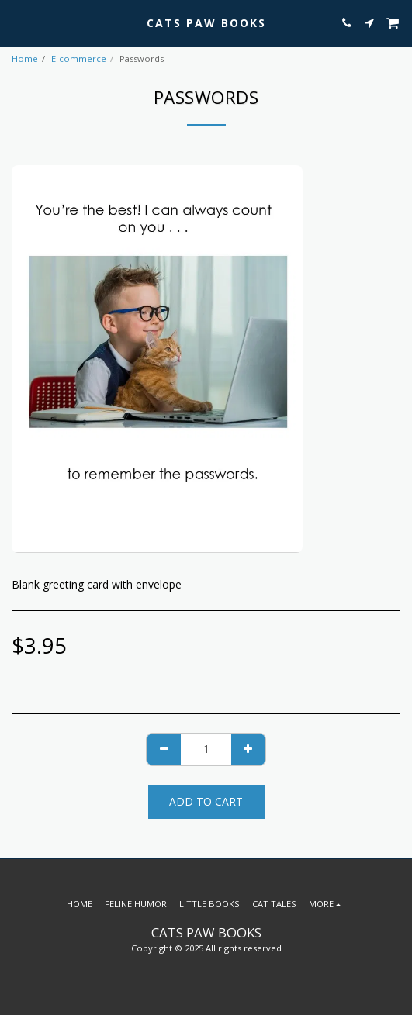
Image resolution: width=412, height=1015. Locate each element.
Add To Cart (206, 801)
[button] (17, 22)
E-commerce (78, 58)
